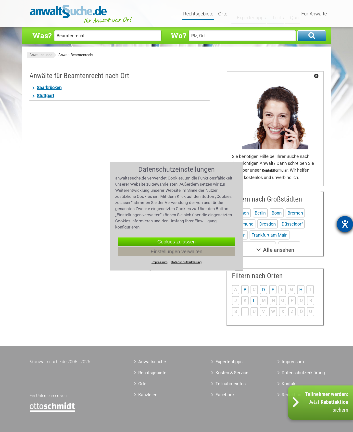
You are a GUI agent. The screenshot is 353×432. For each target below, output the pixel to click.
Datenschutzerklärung (298, 372)
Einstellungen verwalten (176, 251)
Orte (223, 14)
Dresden (267, 224)
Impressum (293, 361)
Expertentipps (247, 14)
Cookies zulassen (176, 241)
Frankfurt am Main (270, 235)
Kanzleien (147, 394)
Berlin (260, 213)
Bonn (277, 213)
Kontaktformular (275, 170)
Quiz (290, 14)
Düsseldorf (292, 224)
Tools (274, 14)
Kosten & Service (231, 372)
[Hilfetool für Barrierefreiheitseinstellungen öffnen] (345, 224)
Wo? (178, 35)
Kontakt (289, 383)
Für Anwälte (314, 14)
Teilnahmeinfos (230, 383)
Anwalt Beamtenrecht (75, 55)
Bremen (295, 213)
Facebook (225, 394)
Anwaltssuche (40, 55)
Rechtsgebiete (199, 14)
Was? (41, 35)
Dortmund (243, 224)
